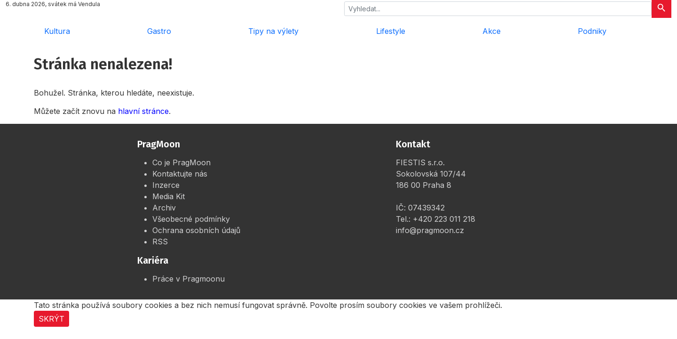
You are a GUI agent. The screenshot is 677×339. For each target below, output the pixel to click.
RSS (160, 241)
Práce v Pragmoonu (188, 278)
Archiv (164, 207)
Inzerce (166, 185)
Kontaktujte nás (179, 173)
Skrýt (51, 318)
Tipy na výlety (273, 31)
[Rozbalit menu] (658, 31)
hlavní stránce (143, 111)
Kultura (57, 31)
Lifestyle (390, 31)
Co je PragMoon (181, 162)
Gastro (159, 31)
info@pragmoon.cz (430, 230)
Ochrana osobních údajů (196, 230)
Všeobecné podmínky (191, 219)
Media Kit (168, 196)
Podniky (592, 31)
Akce (491, 31)
